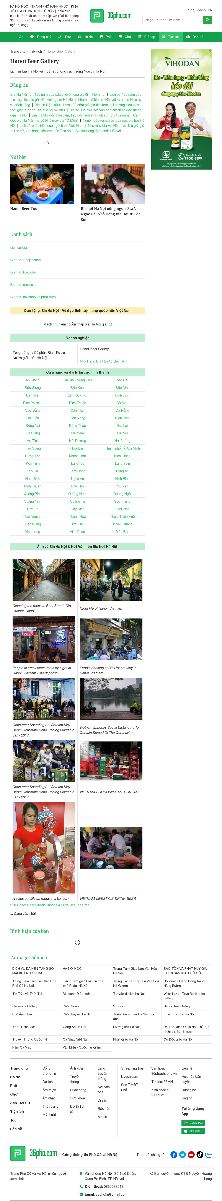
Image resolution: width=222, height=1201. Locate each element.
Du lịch (47, 1082)
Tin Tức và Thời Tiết (27, 993)
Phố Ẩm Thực (22, 1014)
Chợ (125, 37)
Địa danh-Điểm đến (77, 993)
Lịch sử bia (18, 247)
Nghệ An (77, 479)
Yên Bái (122, 532)
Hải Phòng (122, 441)
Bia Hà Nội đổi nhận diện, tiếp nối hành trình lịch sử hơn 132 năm (80, 115)
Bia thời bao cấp (23, 272)
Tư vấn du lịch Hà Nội (129, 993)
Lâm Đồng (77, 471)
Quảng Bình (32, 494)
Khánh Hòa (77, 456)
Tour (64, 37)
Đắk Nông (77, 418)
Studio (118, 1006)
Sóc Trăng (122, 501)
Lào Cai (33, 471)
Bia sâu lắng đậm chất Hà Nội (98, 131)
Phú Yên (122, 486)
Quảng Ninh (32, 501)
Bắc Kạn (77, 388)
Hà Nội (85, 37)
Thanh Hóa (77, 516)
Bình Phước (32, 403)
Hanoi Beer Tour (24, 208)
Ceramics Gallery (24, 1006)
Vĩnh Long (32, 532)
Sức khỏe (77, 1098)
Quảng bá (188, 1090)
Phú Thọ (77, 486)
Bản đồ (194, 37)
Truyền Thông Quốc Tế (29, 1039)
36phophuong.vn (164, 1073)
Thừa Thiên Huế (122, 516)
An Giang (32, 380)
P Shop (146, 37)
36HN (168, 1082)
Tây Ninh (77, 509)
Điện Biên (122, 418)
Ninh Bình (122, 479)
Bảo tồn (104, 1108)
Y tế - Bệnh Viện (24, 1027)
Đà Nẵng (122, 410)
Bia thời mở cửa (23, 284)
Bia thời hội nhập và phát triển (33, 297)
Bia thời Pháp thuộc (25, 260)
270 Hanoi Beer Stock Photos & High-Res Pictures (49, 905)
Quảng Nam (77, 494)
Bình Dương (77, 395)
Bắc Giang (32, 388)
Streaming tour (132, 1068)
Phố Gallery (71, 1006)
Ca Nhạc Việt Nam (76, 1039)
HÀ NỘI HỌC (19, 6)
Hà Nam (77, 433)
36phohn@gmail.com (111, 1194)
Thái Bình (122, 509)
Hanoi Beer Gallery (177, 1006)
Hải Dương (77, 441)
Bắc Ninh (122, 388)
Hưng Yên (33, 456)
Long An (122, 471)
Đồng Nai (33, 425)
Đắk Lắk (32, 418)
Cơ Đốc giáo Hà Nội (178, 1039)
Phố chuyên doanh (76, 1014)
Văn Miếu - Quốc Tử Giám (82, 1047)
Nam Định (32, 479)
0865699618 (113, 1186)
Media (102, 1117)
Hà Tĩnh (33, 441)
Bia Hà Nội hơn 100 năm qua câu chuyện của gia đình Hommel (57, 94)
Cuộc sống (78, 1090)
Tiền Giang (32, 524)
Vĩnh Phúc (77, 532)
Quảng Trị (77, 501)
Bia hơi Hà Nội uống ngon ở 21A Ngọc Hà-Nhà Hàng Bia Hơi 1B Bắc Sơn (110, 214)
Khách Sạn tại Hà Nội (179, 1014)
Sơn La (32, 509)
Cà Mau (122, 403)
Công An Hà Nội (74, 1027)
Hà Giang (33, 433)
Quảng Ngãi (122, 494)
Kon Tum (33, 463)
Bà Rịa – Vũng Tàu (77, 380)
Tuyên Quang (122, 524)
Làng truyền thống (102, 1073)
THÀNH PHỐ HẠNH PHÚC (49, 6)
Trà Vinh (77, 524)
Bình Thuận (77, 403)
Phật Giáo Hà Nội (126, 1039)
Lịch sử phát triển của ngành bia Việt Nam (51, 126)
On (21, 37)
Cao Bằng (33, 410)
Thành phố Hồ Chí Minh (122, 448)
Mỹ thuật (49, 1115)
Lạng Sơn (122, 463)
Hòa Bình (77, 448)
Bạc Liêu (122, 380)
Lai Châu (77, 463)
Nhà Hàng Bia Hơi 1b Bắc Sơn (103, 361)
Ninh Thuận (32, 486)
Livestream (129, 1076)
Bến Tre (32, 395)
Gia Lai (122, 425)
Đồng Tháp (77, 425)
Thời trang (50, 1106)
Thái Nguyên (32, 516)
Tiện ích (171, 37)
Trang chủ (40, 37)
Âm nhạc (49, 1098)
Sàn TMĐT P (20, 1103)
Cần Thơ (77, 410)
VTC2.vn (158, 1095)
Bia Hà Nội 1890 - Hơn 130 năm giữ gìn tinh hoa (71, 105)
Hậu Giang (33, 448)
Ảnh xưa (76, 1068)
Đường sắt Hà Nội (126, 1027)
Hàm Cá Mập (21, 1047)
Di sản (102, 1100)
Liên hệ (186, 1068)
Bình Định (122, 395)
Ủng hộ (186, 1098)
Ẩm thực (49, 1090)
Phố (106, 37)
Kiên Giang (122, 456)
